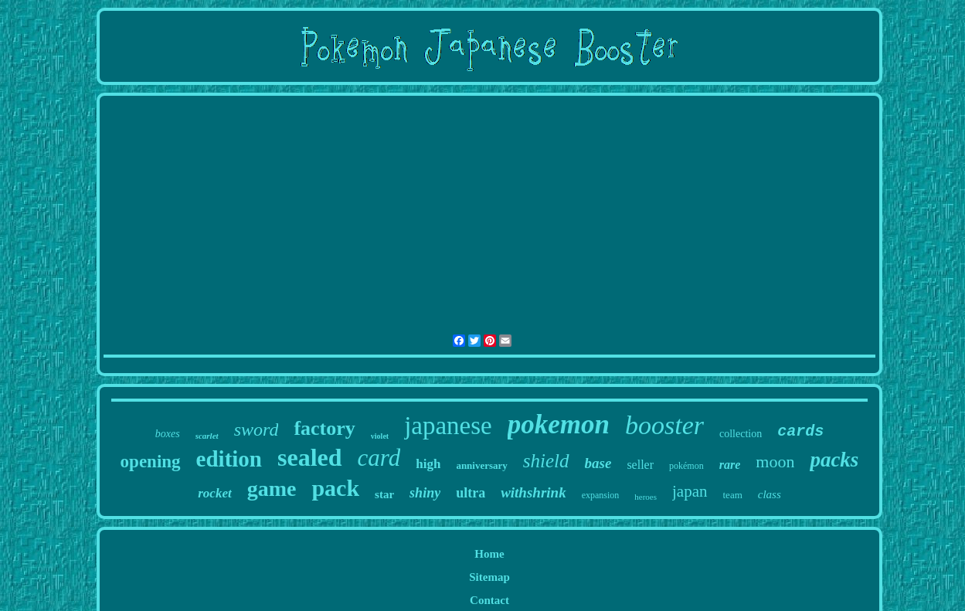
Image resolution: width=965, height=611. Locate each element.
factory (324, 428)
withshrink (533, 492)
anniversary (481, 465)
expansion (601, 495)
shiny (424, 493)
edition (229, 458)
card (379, 457)
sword (256, 429)
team (732, 495)
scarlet (207, 435)
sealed (309, 457)
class (769, 494)
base (598, 463)
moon (775, 461)
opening (151, 461)
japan (689, 491)
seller (640, 464)
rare (730, 464)
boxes (167, 434)
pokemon (559, 424)
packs (834, 459)
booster (664, 425)
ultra (470, 493)
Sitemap (489, 577)
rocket (214, 493)
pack (335, 488)
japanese (448, 426)
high (428, 464)
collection (740, 434)
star (384, 494)
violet (380, 436)
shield (546, 460)
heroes (645, 496)
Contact (489, 600)
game (272, 489)
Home (489, 554)
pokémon (686, 465)
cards (800, 431)
